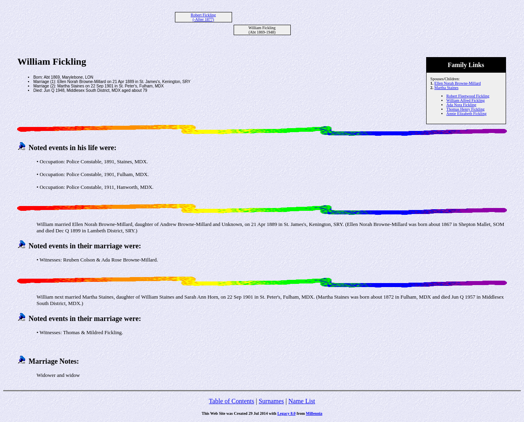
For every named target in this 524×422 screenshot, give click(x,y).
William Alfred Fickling (466, 100)
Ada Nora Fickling (461, 105)
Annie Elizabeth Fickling (467, 113)
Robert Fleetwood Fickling (468, 96)
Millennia (314, 413)
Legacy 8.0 (286, 413)
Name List (301, 401)
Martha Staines (446, 87)
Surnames (271, 401)
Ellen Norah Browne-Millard (458, 83)
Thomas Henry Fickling (466, 109)
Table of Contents (231, 401)
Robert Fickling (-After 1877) (203, 17)
